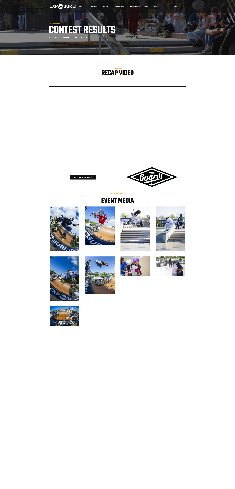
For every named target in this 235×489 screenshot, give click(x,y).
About (82, 7)
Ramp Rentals (135, 7)
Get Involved (121, 7)
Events (107, 7)
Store (147, 7)
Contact (157, 7)
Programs (95, 7)
